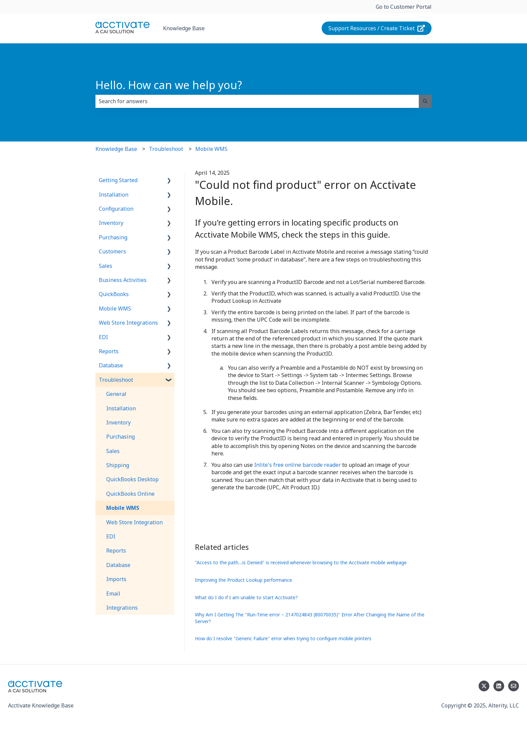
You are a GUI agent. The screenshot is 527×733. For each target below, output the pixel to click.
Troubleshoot (166, 149)
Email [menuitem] (113, 593)
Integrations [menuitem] (122, 607)
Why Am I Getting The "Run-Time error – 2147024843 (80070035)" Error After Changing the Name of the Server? (309, 617)
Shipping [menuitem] (117, 465)
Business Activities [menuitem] (123, 280)
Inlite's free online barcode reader (297, 465)
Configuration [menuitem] (116, 208)
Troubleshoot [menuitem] (116, 379)
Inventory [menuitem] (111, 223)
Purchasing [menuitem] (113, 237)
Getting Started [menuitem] (118, 180)
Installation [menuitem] (113, 194)
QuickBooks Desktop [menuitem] (132, 479)
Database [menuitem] (111, 365)
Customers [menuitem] (112, 251)
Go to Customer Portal (404, 6)
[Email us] (513, 686)
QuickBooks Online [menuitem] (130, 493)
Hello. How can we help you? (168, 85)
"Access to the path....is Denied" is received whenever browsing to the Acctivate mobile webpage (301, 562)
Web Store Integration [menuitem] (134, 522)
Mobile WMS (211, 149)
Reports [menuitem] (109, 351)
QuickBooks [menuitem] (114, 294)
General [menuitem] (116, 394)
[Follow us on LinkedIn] (498, 686)
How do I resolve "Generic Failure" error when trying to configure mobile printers (283, 638)
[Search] (425, 101)
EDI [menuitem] (103, 337)
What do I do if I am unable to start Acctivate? (246, 597)
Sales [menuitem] (105, 266)
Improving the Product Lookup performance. (244, 580)
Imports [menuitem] (116, 579)
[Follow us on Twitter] (484, 686)
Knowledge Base (184, 28)
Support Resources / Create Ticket (376, 28)
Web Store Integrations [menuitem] (128, 322)
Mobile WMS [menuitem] (115, 308)
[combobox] (257, 101)
